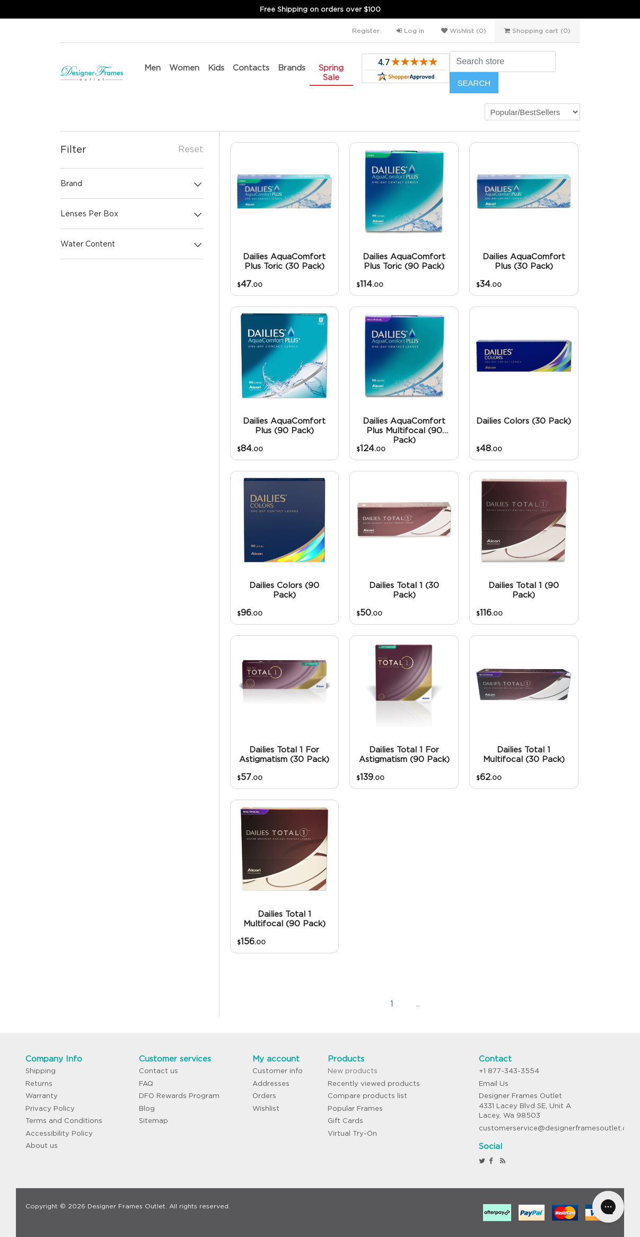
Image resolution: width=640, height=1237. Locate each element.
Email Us (494, 1083)
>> (471, 1003)
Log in (410, 30)
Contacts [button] (251, 67)
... (418, 1003)
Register (366, 30)
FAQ (146, 1083)
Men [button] (152, 67)
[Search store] (503, 61)
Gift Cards (345, 1121)
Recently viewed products (374, 1083)
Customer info (277, 1071)
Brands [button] (291, 67)
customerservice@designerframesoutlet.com (558, 1128)
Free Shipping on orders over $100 (320, 9)
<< (338, 1003)
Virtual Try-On (352, 1133)
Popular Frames (355, 1108)
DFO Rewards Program (179, 1096)
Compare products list (367, 1096)
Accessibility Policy (59, 1133)
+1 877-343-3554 (509, 1071)
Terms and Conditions (63, 1121)
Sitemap (153, 1121)
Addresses (271, 1083)
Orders (264, 1096)
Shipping (40, 1071)
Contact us (158, 1071)
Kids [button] (216, 67)
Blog (147, 1108)
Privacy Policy (50, 1108)
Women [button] (184, 67)
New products (353, 1071)
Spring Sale (331, 72)
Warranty (41, 1096)
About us (41, 1146)
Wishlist (265, 1108)
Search (474, 82)
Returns (38, 1083)
